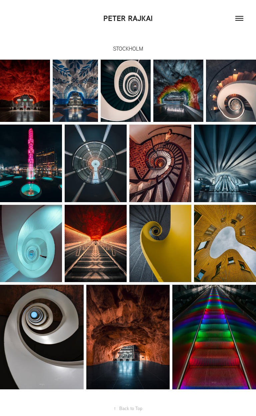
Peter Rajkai (128, 18)
